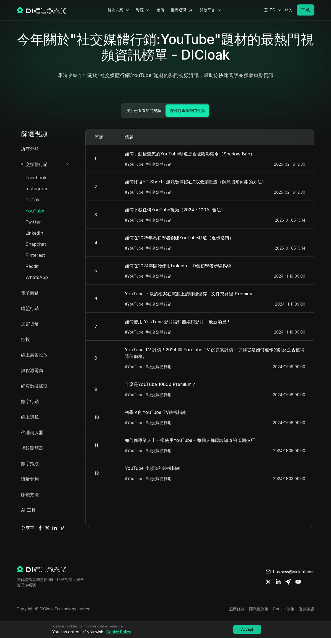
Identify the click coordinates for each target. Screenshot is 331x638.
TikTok (32, 200)
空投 (25, 339)
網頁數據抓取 (34, 386)
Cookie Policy (118, 631)
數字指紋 (30, 463)
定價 (160, 9)
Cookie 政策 (283, 608)
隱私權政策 (258, 608)
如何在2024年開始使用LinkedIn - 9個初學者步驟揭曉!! (179, 265)
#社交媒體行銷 (158, 164)
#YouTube (134, 164)
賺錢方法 (30, 494)
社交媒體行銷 (34, 164)
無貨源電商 (32, 370)
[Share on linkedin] (278, 582)
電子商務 (30, 293)
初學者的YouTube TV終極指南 (156, 412)
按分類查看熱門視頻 (187, 110)
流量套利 (30, 479)
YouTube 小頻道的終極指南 (152, 468)
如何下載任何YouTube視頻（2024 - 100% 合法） (175, 209)
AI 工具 (28, 510)
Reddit (32, 266)
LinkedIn (34, 233)
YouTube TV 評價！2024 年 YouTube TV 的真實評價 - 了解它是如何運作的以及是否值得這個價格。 (214, 353)
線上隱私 (30, 417)
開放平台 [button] (210, 10)
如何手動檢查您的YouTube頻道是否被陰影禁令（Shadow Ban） (190, 154)
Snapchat (35, 244)
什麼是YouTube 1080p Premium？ (160, 384)
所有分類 (30, 149)
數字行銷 (30, 401)
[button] (272, 10)
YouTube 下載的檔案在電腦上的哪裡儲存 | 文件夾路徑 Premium (189, 293)
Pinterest (35, 255)
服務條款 (237, 608)
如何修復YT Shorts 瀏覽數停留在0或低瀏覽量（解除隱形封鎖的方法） (195, 182)
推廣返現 (178, 9)
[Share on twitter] (268, 582)
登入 (288, 10)
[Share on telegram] (288, 582)
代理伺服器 (32, 432)
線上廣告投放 (34, 355)
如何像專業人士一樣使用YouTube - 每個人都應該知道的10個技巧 (190, 440)
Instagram (36, 188)
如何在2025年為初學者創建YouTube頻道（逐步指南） (179, 237)
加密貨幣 (30, 324)
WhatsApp (36, 277)
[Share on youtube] (298, 582)
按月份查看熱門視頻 (143, 110)
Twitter (33, 222)
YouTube (34, 211)
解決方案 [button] (118, 10)
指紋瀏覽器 (32, 448)
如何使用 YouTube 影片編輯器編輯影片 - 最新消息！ (178, 321)
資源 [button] (143, 10)
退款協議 (306, 608)
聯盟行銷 (30, 308)
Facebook (35, 177)
